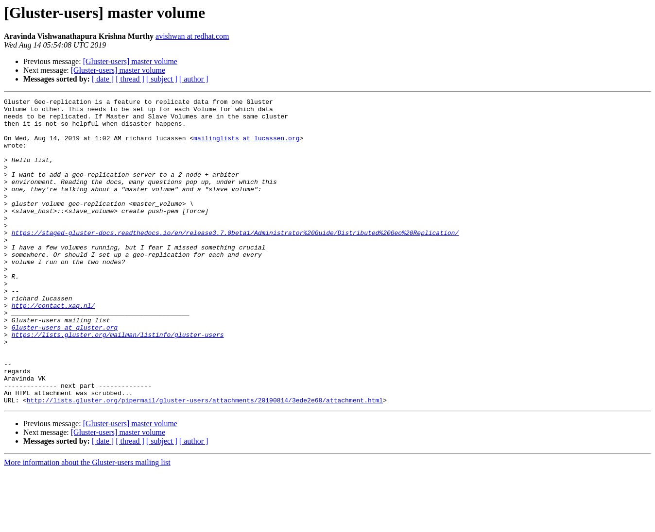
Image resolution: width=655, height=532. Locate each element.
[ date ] (103, 79)
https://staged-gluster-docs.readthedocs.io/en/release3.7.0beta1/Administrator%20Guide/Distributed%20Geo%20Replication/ (235, 260)
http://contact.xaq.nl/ (53, 347)
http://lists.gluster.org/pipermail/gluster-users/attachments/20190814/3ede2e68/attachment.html (205, 461)
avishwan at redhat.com (192, 36)
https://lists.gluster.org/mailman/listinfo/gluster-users (118, 382)
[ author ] (193, 79)
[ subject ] (161, 79)
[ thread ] (130, 79)
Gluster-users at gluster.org (65, 373)
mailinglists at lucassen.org (246, 146)
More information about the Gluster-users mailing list (87, 523)
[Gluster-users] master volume (130, 61)
